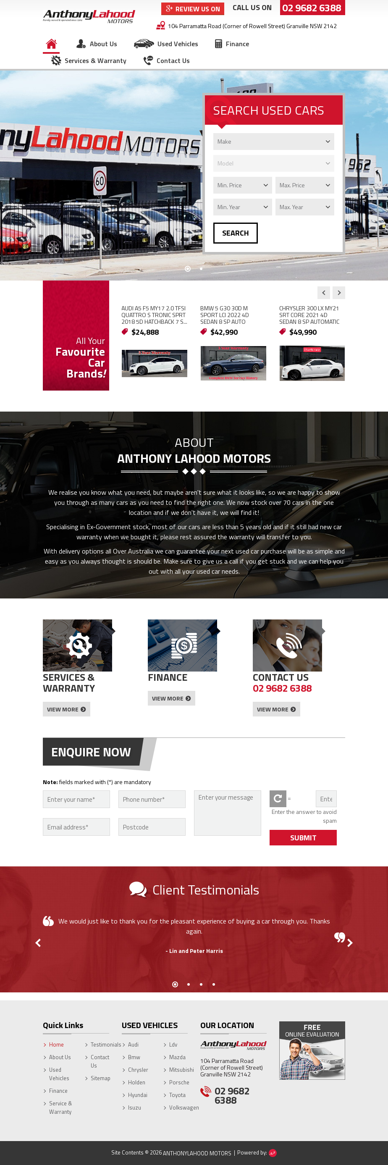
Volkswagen (184, 1107)
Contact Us (173, 60)
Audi (133, 1044)
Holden (136, 1082)
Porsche (179, 1082)
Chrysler (138, 1069)
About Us (103, 44)
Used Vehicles (177, 44)
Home (51, 43)
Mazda (177, 1057)
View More (63, 709)
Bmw (134, 1057)
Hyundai (137, 1095)
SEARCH (235, 233)
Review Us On (198, 9)
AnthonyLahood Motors (197, 1153)
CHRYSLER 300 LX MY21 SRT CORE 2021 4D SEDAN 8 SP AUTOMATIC (309, 315)
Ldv (173, 1044)
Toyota (177, 1095)
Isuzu (134, 1107)
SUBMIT (303, 837)
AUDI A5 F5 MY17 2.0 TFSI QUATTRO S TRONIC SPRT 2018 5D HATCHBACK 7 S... (154, 315)
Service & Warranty (60, 1107)
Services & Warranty (95, 60)
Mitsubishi (181, 1069)
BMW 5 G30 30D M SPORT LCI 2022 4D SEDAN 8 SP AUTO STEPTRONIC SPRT (224, 318)
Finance (237, 44)
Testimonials (106, 1044)
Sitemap (100, 1078)
